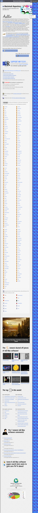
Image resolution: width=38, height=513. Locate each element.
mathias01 (18, 165)
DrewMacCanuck (6, 282)
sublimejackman (6, 212)
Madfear (18, 203)
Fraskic (5, 305)
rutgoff (4, 286)
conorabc (5, 178)
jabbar (4, 198)
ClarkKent (5, 203)
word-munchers (6, 413)
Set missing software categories (8, 76)
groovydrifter (5, 252)
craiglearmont (18, 259)
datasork (18, 257)
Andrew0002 (18, 194)
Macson (5, 140)
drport (4, 241)
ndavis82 (5, 229)
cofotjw (5, 115)
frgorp (17, 210)
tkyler (4, 149)
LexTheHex (18, 178)
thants (4, 238)
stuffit (5, 418)
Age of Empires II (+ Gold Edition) (9, 399)
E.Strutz (18, 252)
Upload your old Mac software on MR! (10, 50)
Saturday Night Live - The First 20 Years (9, 396)
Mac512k (18, 261)
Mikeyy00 (5, 165)
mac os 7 (5, 415)
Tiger (5, 412)
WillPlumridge (18, 131)
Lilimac (5, 221)
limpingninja (18, 108)
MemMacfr (5, 219)
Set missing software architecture (9, 78)
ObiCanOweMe (6, 284)
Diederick (5, 189)
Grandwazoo (5, 182)
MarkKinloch (5, 236)
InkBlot (4, 308)
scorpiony (5, 257)
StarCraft (5, 405)
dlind (4, 270)
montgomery (5, 217)
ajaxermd (18, 275)
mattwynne (5, 117)
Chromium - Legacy (20, 396)
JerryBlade (5, 207)
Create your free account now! (22, 56)
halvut (4, 214)
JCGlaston (18, 142)
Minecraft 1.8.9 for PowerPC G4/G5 (9, 397)
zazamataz (18, 161)
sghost (4, 161)
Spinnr (4, 158)
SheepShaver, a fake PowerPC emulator (15, 22)
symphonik (5, 126)
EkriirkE (18, 305)
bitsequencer (5, 243)
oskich (4, 129)
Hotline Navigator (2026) (7, 371)
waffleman (5, 133)
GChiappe (18, 229)
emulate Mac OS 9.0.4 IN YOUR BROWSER (11, 36)
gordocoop (18, 169)
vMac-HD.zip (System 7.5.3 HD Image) (22, 423)
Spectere (18, 234)
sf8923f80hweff (18, 151)
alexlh (17, 189)
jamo (17, 187)
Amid (17, 308)
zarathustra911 (6, 266)
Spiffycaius (5, 223)
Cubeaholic (5, 163)
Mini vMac (8, 26)
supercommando (19, 207)
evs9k (4, 108)
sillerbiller (18, 241)
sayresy (18, 266)
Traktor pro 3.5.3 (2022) (25, 383)
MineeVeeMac (5, 151)
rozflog (4, 259)
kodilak (5, 142)
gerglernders (18, 115)
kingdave (5, 279)
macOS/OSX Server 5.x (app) (21, 397)
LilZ (17, 122)
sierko (4, 187)
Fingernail (18, 205)
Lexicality (18, 236)
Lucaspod (5, 234)
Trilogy (17, 149)
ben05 (4, 254)
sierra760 (18, 129)
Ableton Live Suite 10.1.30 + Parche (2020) (16, 383)
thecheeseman (19, 221)
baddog (18, 226)
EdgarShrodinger (6, 300)
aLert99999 (18, 245)
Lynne (4, 205)
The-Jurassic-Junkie (6, 138)
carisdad (18, 163)
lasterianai (18, 254)
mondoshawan (6, 154)
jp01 (4, 135)
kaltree (17, 126)
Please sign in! (33, 1)
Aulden (5, 250)
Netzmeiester (18, 243)
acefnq (17, 201)
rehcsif (17, 198)
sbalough (18, 106)
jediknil (5, 124)
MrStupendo (18, 135)
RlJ (4, 277)
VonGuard (18, 268)
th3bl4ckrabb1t (6, 261)
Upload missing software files (8, 73)
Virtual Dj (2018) (7, 359)
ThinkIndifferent (19, 303)
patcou (4, 226)
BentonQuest (18, 214)
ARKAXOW (18, 223)
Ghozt (17, 300)
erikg (4, 275)
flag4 (17, 279)
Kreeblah (5, 147)
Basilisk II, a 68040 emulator (20, 23)
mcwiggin (5, 106)
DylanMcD (18, 113)
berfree (4, 122)
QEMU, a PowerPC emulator (8, 21)
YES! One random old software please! (18, 97)
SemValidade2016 (19, 295)
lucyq (17, 217)
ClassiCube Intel (6, 400)
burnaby (5, 245)
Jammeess (18, 250)
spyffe (4, 113)
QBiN (4, 273)
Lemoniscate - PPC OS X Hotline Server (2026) (16, 371)
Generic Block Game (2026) (16, 360)
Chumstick (18, 196)
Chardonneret (18, 238)
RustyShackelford (6, 173)
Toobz (4, 169)
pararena (5, 416)
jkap (4, 110)
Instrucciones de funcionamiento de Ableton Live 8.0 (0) (25, 372)
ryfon (17, 133)
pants (17, 180)
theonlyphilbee (5, 268)
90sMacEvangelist (19, 182)
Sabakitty (18, 140)
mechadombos (19, 273)
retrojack (18, 156)
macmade (5, 171)
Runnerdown (18, 277)
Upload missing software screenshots (9, 75)
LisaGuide (5, 303)
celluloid (5, 156)
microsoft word (6, 410)
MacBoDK (18, 154)
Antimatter (18, 145)
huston (17, 138)
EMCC (4, 185)
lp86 (17, 219)
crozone (18, 110)
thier (4, 145)
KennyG (18, 158)
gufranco (18, 185)
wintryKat (18, 173)
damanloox (18, 124)
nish (17, 270)
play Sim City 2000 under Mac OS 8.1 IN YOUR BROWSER (18, 35)
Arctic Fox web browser (20, 402)
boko (4, 180)
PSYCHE (5, 201)
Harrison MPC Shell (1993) (25, 360)
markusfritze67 (19, 117)
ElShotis (5, 196)
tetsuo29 (5, 210)
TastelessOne (5, 131)
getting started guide (17, 93)
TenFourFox (19, 405)
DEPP (17, 171)
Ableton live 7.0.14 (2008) (7, 383)
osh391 (17, 212)
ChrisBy (18, 147)
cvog (4, 194)
